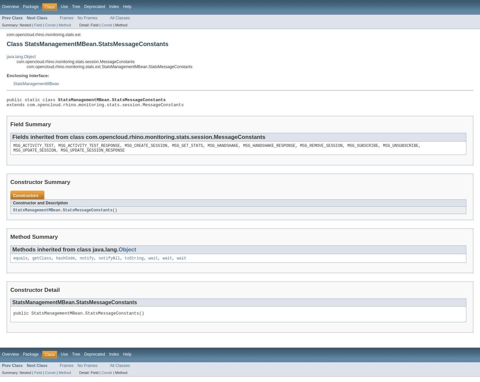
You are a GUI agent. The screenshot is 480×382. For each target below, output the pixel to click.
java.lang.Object (21, 56)
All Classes (120, 18)
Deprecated (94, 6)
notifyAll (109, 262)
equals (20, 262)
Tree (76, 6)
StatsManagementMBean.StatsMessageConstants (62, 213)
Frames (66, 18)
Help (127, 6)
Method (65, 25)
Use (64, 6)
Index (114, 6)
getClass (41, 262)
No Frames (88, 18)
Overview (10, 6)
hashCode (65, 262)
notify (87, 262)
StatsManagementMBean (36, 83)
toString (134, 262)
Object (127, 253)
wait (153, 262)
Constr (50, 25)
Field (38, 25)
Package (31, 6)
